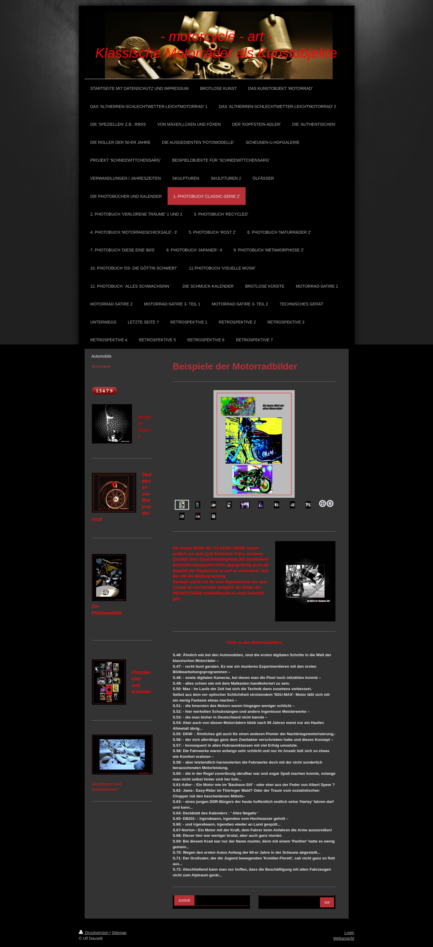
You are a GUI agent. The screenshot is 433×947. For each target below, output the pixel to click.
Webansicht (343, 938)
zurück (184, 900)
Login (349, 932)
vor (327, 902)
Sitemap (119, 932)
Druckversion (94, 932)
